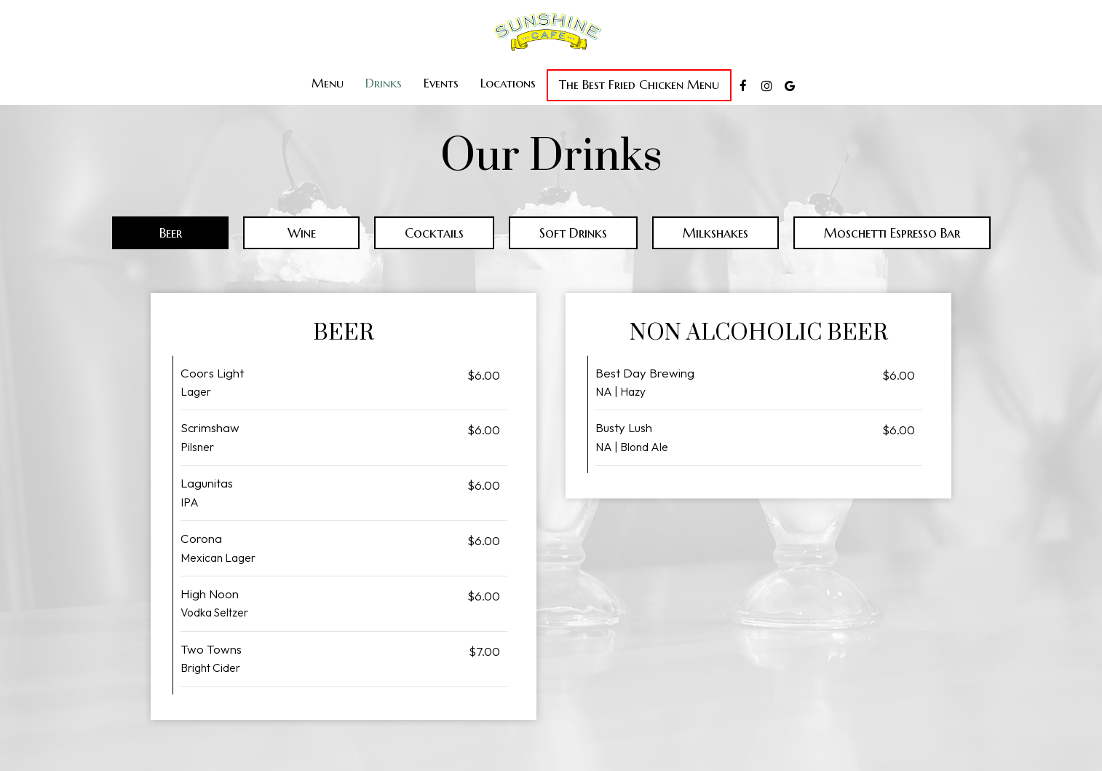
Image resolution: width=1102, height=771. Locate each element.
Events (441, 84)
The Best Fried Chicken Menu (639, 85)
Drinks (383, 84)
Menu (328, 84)
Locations (508, 84)
